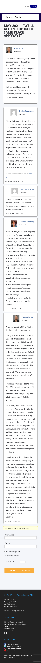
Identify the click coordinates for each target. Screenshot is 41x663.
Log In (11, 570)
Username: (9, 535)
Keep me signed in (14, 551)
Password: (8, 543)
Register (26, 570)
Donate (33, 6)
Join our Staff (8, 631)
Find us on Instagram (14, 649)
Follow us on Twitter (14, 646)
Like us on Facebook (14, 644)
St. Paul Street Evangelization (14, 622)
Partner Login (9, 628)
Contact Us (20, 611)
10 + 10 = (9, 561)
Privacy (6, 611)
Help (6, 633)
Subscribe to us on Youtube (16, 651)
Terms (12, 611)
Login (27, 6)
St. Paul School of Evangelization (7, 5)
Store (6, 626)
